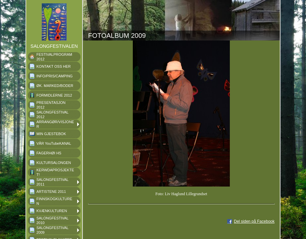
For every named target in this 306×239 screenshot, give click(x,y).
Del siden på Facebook (254, 221)
